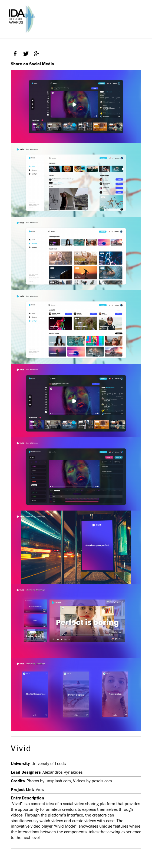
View (40, 789)
